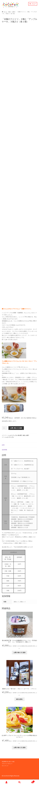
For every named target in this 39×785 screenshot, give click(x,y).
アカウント (6, 782)
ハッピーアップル (12, 435)
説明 (3, 445)
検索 (19, 782)
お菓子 (13, 11)
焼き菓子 (20, 435)
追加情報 (4, 450)
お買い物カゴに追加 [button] (19, 652)
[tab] (19, 445)
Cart (30, 781)
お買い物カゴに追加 (16, 428)
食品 (9, 11)
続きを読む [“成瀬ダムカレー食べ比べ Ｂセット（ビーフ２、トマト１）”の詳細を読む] (19, 699)
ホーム (5, 11)
